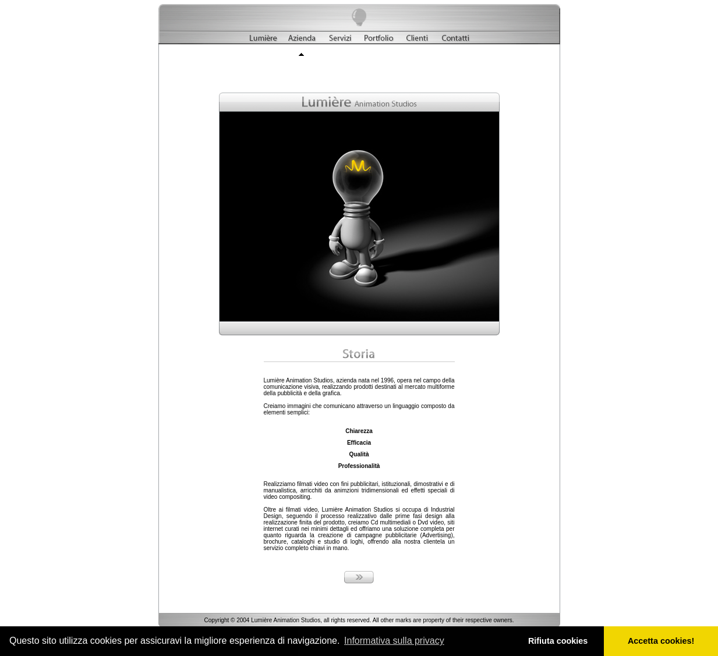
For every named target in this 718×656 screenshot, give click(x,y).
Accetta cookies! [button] (661, 641)
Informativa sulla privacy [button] (394, 641)
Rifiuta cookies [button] (558, 641)
